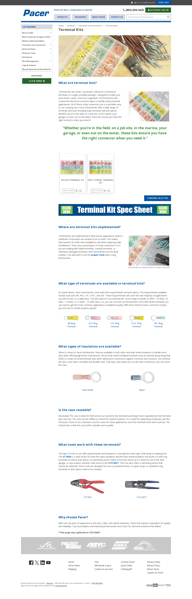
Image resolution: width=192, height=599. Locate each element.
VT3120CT (113, 462)
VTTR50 (67, 456)
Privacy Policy (153, 561)
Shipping (72, 568)
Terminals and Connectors (34, 45)
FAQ (96, 561)
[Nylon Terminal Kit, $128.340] (72, 166)
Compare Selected (157, 198)
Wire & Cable (27, 32)
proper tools (98, 254)
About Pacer (98, 16)
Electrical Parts (28, 49)
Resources (80, 16)
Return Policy (153, 565)
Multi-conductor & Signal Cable (36, 36)
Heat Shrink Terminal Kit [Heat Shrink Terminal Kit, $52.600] (101, 181)
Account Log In (158, 9)
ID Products (27, 57)
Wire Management (30, 61)
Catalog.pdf (126, 568)
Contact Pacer (128, 561)
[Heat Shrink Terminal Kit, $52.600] (100, 166)
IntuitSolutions (61, 585)
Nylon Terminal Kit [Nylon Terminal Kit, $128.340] (72, 179)
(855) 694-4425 (135, 9)
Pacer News (74, 565)
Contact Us (117, 16)
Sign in (136, 2)
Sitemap (49, 583)
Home (71, 561)
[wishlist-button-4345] (76, 190)
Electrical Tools (29, 53)
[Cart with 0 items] (164, 2)
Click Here (37, 80)
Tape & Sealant (29, 65)
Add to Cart (68, 190)
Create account (148, 2)
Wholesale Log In (102, 565)
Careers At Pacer (155, 572)
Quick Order (126, 565)
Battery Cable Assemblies (33, 40)
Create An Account (103, 568)
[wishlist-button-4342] (104, 190)
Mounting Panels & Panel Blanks (36, 69)
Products (62, 16)
